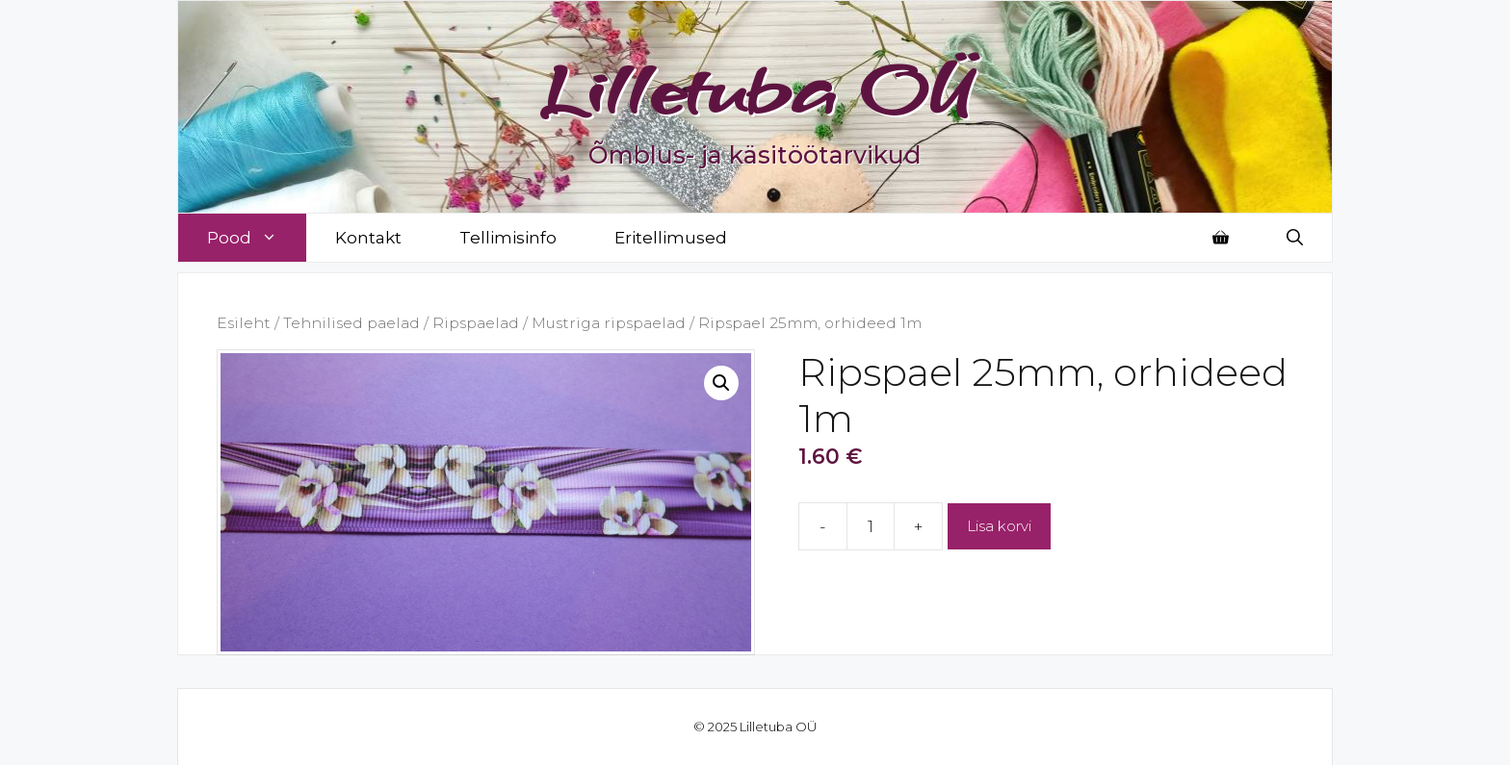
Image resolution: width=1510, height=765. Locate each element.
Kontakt (368, 237)
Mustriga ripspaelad (609, 323)
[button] (721, 383)
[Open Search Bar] (1295, 238)
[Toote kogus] (870, 526)
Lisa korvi (999, 526)
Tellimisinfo (508, 237)
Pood (256, 238)
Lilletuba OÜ (755, 88)
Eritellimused (670, 237)
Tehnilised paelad (351, 323)
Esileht (244, 323)
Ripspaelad (475, 323)
